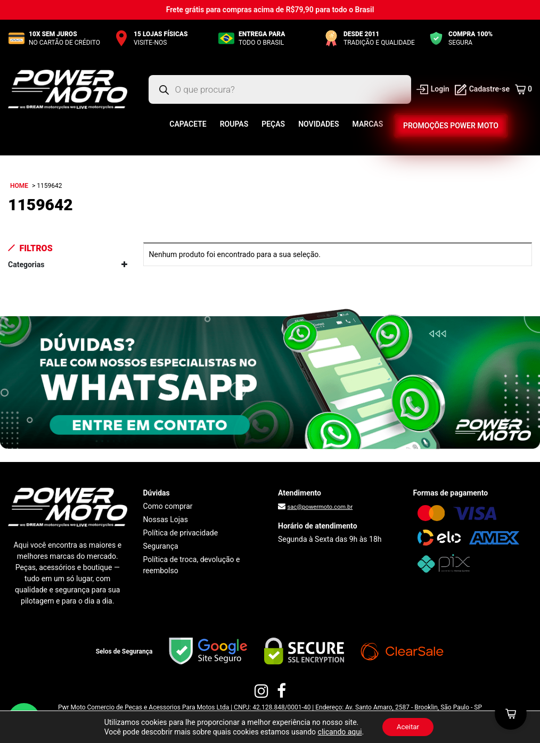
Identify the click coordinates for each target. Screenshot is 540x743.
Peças (273, 124)
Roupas (234, 124)
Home (19, 185)
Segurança (160, 546)
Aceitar (408, 726)
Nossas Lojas (165, 519)
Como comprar (168, 506)
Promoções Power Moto (451, 125)
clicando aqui (338, 731)
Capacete (187, 124)
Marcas (368, 124)
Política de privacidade (180, 533)
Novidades (318, 124)
